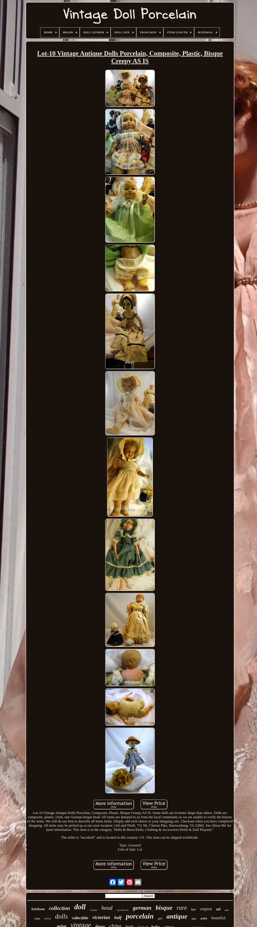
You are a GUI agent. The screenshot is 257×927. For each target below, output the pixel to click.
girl (160, 918)
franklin (93, 910)
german (142, 907)
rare (182, 907)
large (37, 918)
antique (176, 916)
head (106, 908)
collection (59, 908)
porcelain (140, 916)
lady (194, 918)
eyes (227, 910)
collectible (80, 918)
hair (193, 909)
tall (218, 909)
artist (203, 918)
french (48, 918)
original (206, 909)
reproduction (123, 910)
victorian (101, 917)
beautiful (218, 918)
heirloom (38, 909)
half (118, 917)
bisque (164, 907)
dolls (61, 916)
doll (80, 907)
